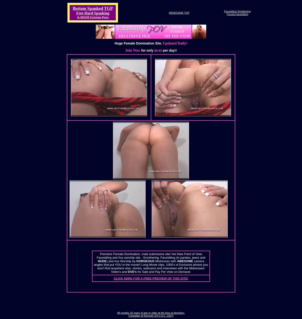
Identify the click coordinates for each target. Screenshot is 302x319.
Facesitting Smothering (237, 11)
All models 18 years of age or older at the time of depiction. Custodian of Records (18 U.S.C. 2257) (151, 314)
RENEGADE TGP (179, 12)
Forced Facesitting (237, 14)
